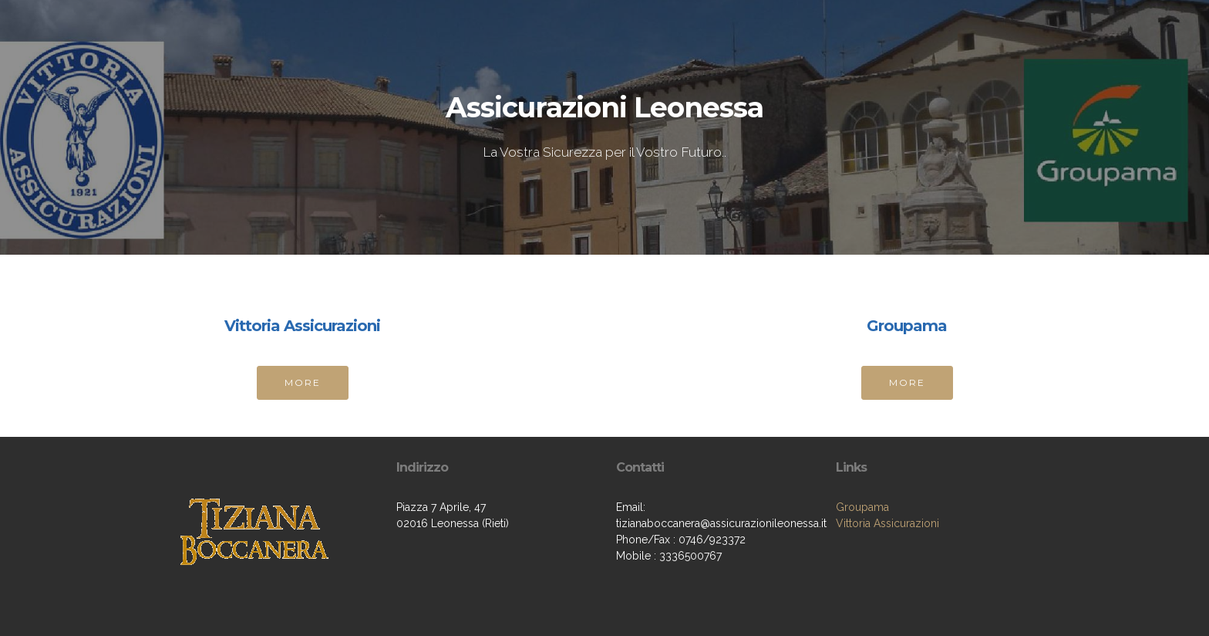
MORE (303, 382)
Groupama (862, 507)
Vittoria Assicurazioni (887, 523)
